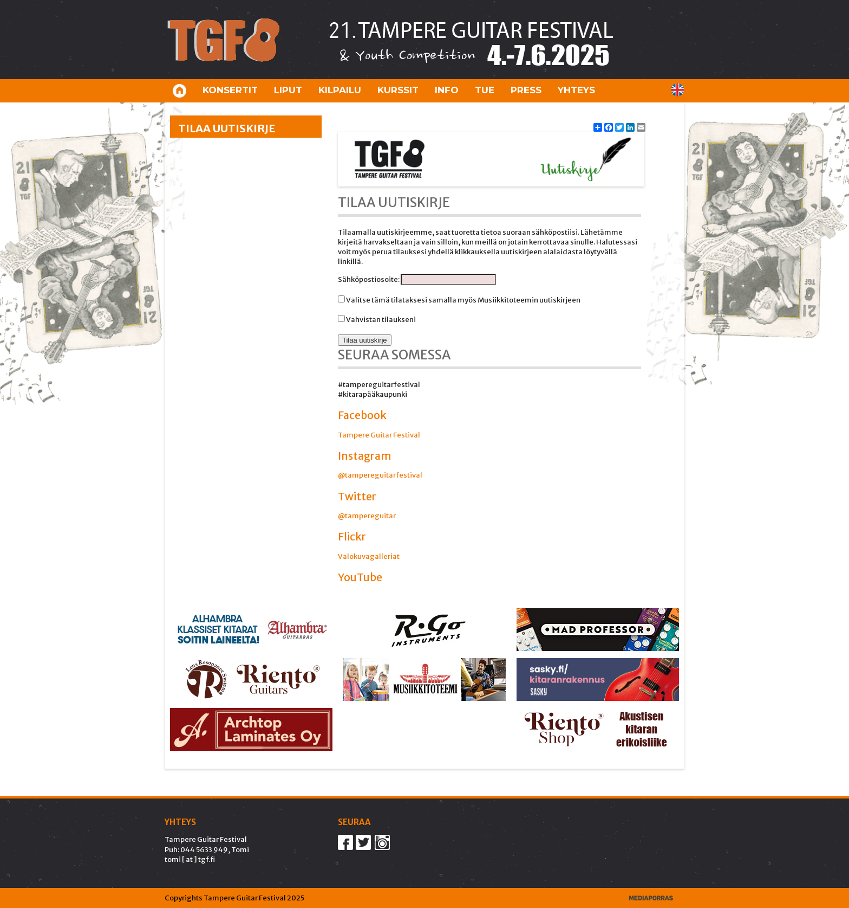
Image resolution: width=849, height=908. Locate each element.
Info (447, 90)
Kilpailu (339, 90)
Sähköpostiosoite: (369, 279)
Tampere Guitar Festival (379, 435)
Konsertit (230, 90)
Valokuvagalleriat (369, 556)
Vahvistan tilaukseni (380, 319)
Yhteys (576, 90)
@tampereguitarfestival (380, 475)
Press (526, 90)
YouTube (360, 577)
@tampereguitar (367, 515)
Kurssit (398, 90)
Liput (288, 90)
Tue (484, 90)
